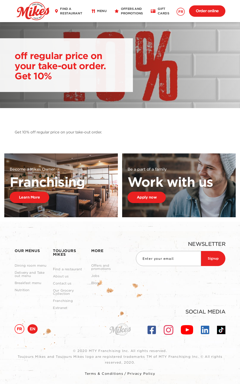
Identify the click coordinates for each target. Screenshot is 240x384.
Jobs (95, 276)
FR (180, 12)
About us (61, 276)
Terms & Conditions (104, 374)
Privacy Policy (141, 374)
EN (32, 329)
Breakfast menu (28, 283)
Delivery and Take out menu (30, 274)
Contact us (62, 283)
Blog (95, 283)
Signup (213, 258)
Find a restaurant (67, 269)
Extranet (60, 308)
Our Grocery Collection (63, 292)
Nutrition (22, 290)
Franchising (63, 301)
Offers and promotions (101, 267)
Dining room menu (30, 265)
